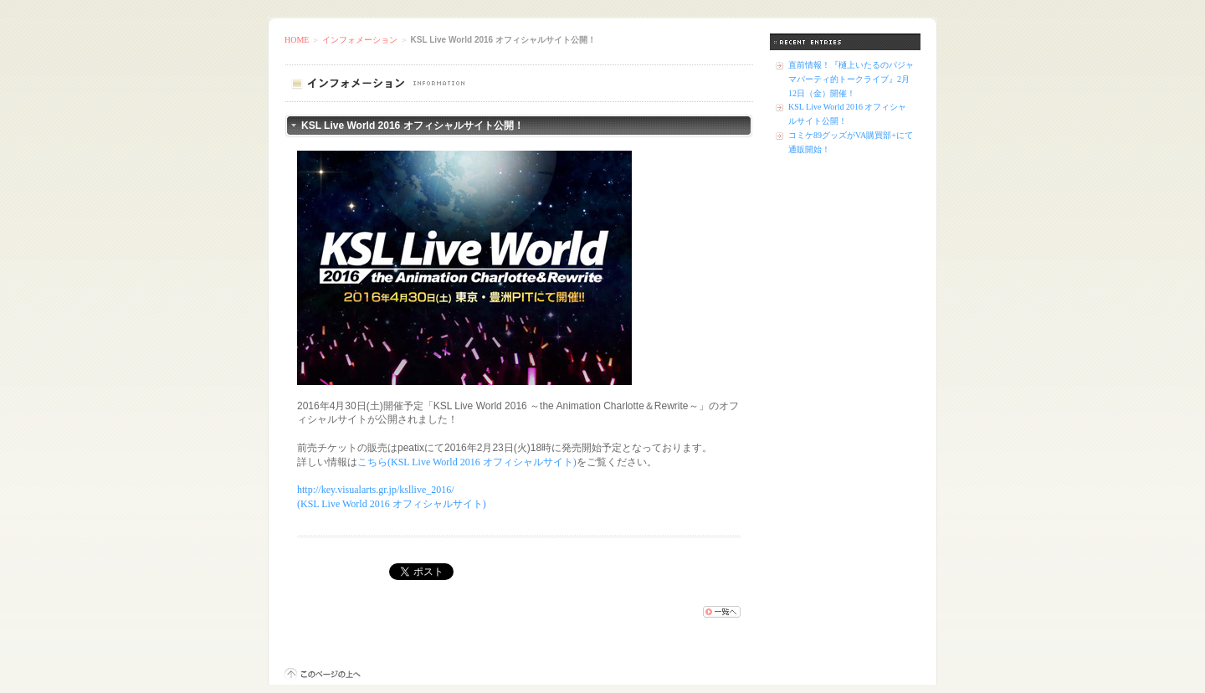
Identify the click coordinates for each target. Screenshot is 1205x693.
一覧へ (722, 612)
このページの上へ (323, 674)
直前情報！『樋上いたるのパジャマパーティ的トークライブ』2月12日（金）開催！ (851, 79)
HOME (297, 39)
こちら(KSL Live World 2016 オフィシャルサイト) (467, 462)
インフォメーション (359, 39)
